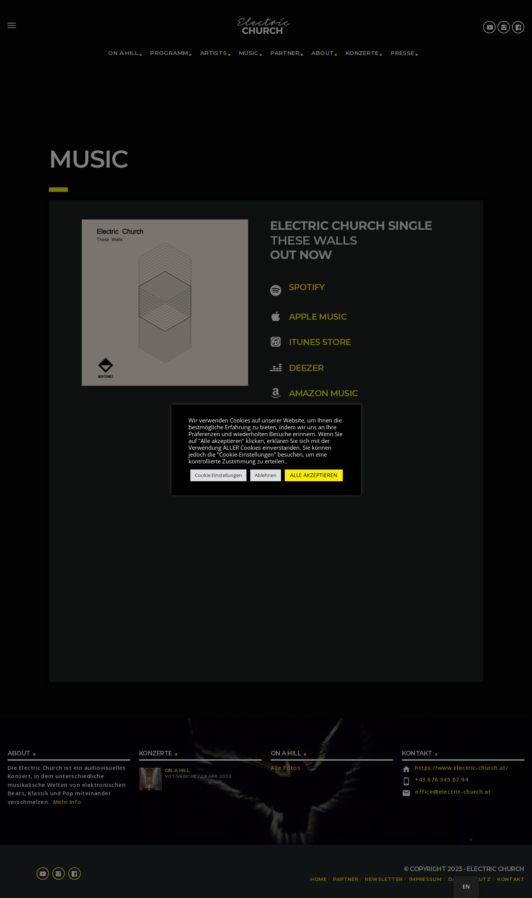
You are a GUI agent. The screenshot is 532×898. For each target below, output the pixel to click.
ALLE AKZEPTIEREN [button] (313, 478)
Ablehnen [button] (265, 478)
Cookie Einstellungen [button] (218, 478)
